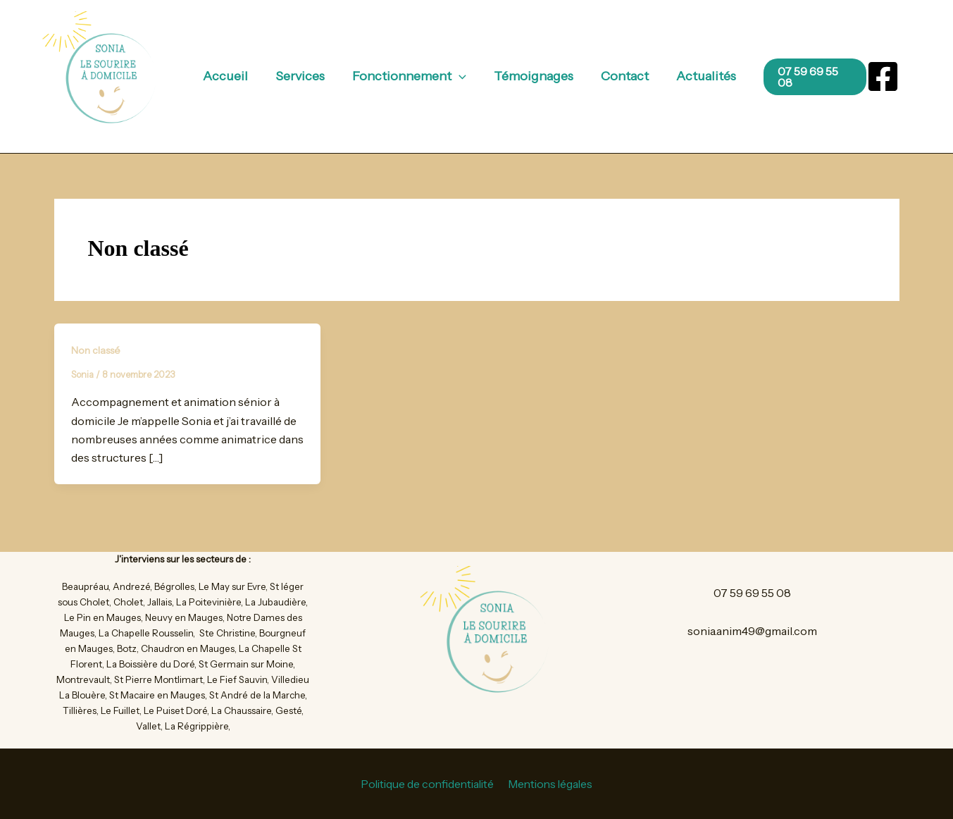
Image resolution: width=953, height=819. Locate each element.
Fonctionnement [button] (411, 76)
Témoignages (532, 76)
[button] (460, 76)
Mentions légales (552, 784)
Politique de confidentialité (427, 784)
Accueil (231, 76)
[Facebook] (882, 76)
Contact (621, 76)
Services (303, 76)
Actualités (700, 76)
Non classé (95, 350)
